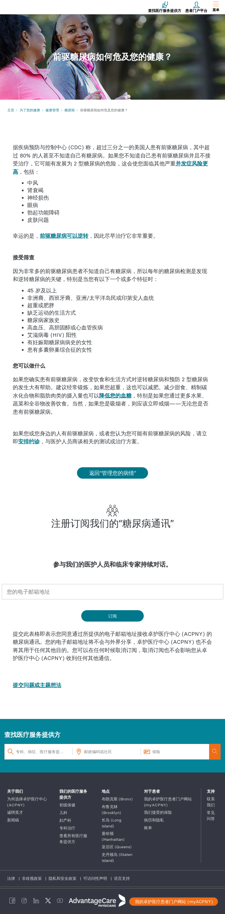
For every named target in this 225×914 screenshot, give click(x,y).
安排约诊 (29, 441)
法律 (11, 878)
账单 (148, 827)
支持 (211, 791)
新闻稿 (13, 820)
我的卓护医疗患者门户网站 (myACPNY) (174, 901)
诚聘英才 (15, 812)
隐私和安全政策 (63, 878)
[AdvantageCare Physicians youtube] (60, 900)
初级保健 (67, 805)
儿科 (63, 812)
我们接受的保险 (158, 812)
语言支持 (122, 878)
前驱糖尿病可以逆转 (64, 235)
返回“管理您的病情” (112, 473)
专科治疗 (67, 828)
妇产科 (65, 820)
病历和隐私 (154, 820)
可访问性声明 (95, 878)
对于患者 (152, 791)
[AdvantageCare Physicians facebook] (12, 900)
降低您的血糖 (115, 395)
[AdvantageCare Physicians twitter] (48, 900)
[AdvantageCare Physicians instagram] (24, 900)
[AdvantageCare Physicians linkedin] (36, 900)
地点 (106, 791)
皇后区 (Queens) (117, 846)
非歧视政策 (32, 878)
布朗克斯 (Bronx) (117, 799)
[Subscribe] (112, 616)
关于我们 (15, 791)
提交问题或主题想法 (37, 685)
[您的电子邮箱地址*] (112, 591)
